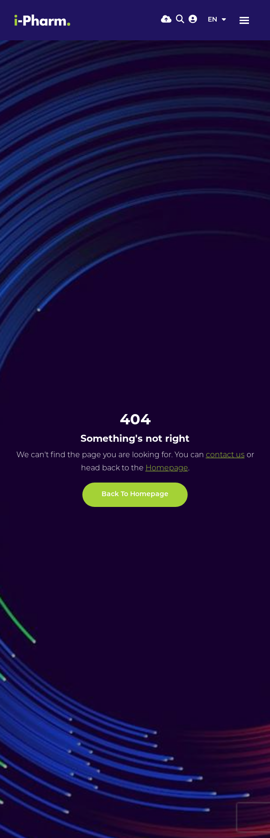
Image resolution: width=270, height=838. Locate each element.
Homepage (167, 468)
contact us (225, 455)
